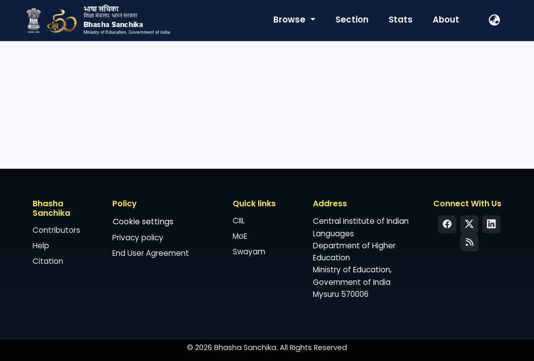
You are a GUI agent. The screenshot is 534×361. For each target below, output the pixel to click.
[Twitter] (469, 224)
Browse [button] (290, 20)
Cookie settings (143, 221)
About (446, 20)
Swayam (249, 251)
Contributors (56, 230)
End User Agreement (150, 253)
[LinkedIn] (491, 224)
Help (41, 245)
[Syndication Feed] (469, 242)
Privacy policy (137, 237)
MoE (240, 236)
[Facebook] (447, 224)
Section (352, 20)
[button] (494, 21)
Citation (48, 261)
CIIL (239, 220)
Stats (401, 20)
